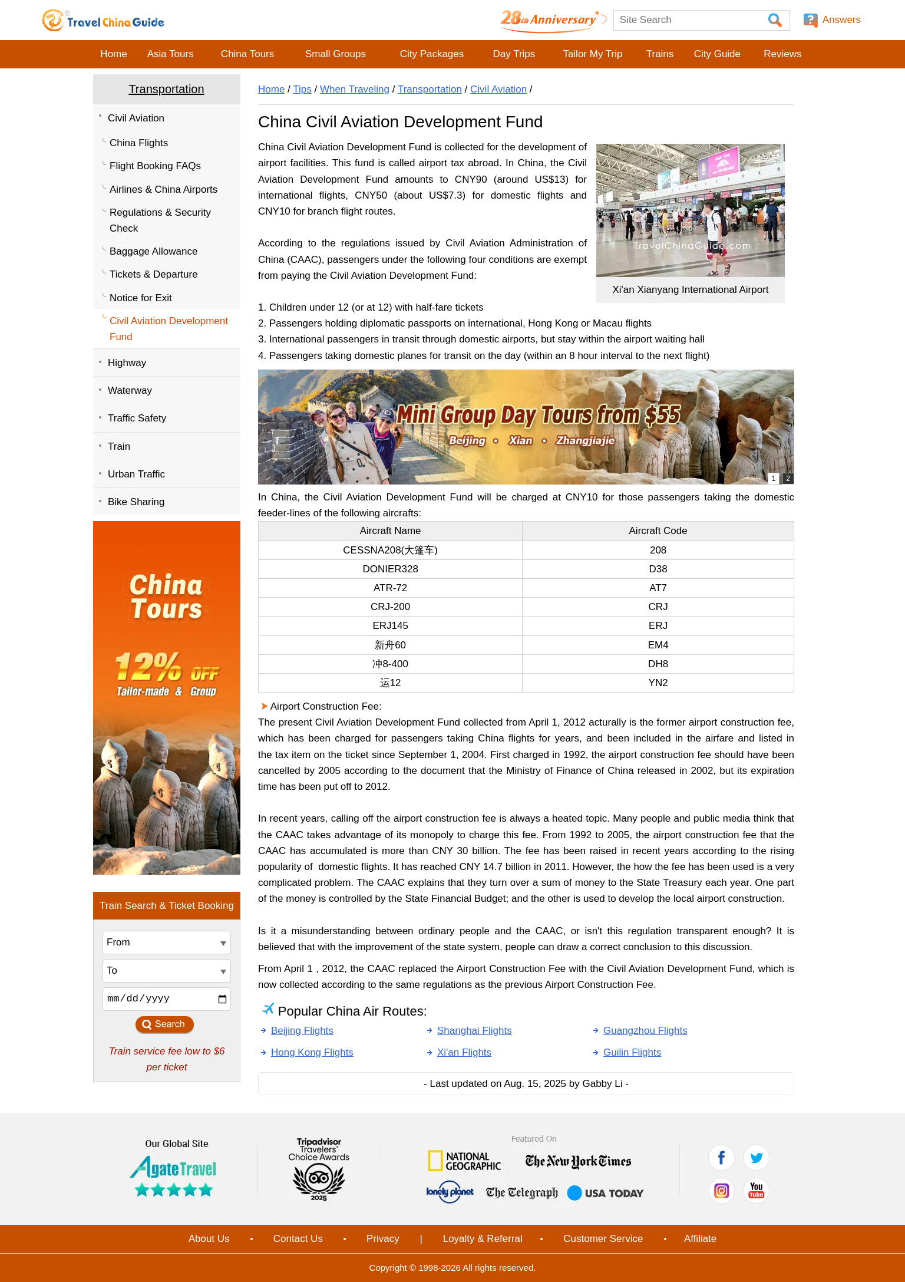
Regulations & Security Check (160, 220)
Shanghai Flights (474, 1030)
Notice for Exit (141, 298)
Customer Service (603, 1238)
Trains (660, 54)
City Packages (432, 54)
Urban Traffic (136, 474)
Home (113, 54)
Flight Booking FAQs (155, 166)
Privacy (382, 1238)
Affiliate (700, 1238)
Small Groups (335, 54)
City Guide (717, 54)
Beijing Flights (302, 1030)
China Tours (247, 54)
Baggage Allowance (153, 251)
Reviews (782, 54)
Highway (127, 362)
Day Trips (514, 54)
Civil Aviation (136, 118)
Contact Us (298, 1238)
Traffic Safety (137, 418)
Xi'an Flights (464, 1052)
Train (119, 446)
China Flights (139, 143)
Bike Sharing (136, 501)
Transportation (166, 89)
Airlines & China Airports (163, 189)
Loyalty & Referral (483, 1238)
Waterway (130, 390)
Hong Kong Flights (312, 1052)
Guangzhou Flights (645, 1030)
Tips (302, 89)
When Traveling (354, 89)
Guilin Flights (632, 1052)
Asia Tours (170, 54)
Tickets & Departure (154, 274)
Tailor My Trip (592, 54)
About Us (209, 1238)
